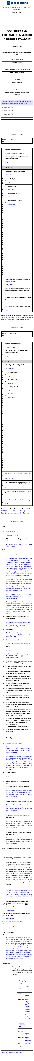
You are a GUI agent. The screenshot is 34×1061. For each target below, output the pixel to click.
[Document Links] (17, 12)
